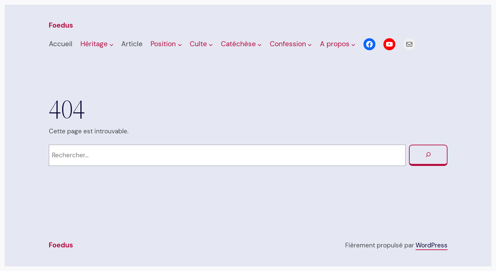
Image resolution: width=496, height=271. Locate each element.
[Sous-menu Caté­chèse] (259, 44)
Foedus (61, 25)
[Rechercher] (428, 155)
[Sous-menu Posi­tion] (180, 44)
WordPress (431, 245)
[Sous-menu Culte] (211, 44)
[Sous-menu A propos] (353, 44)
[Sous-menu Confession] (310, 44)
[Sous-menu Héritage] (111, 44)
